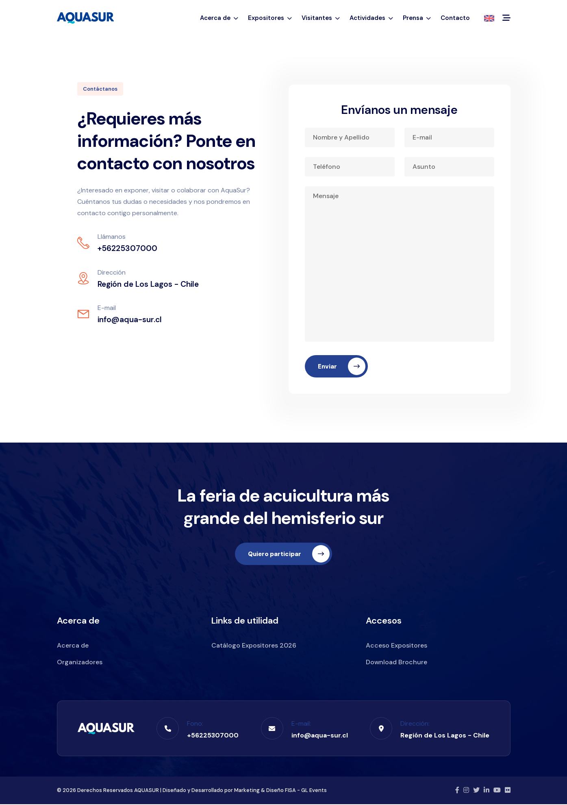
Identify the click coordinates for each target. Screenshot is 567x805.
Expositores (270, 18)
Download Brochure (396, 663)
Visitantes (321, 18)
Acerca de (219, 18)
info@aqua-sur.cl (319, 736)
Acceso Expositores (396, 646)
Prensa (417, 18)
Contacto (455, 18)
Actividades (371, 18)
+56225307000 (213, 736)
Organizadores (79, 663)
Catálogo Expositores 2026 (253, 646)
